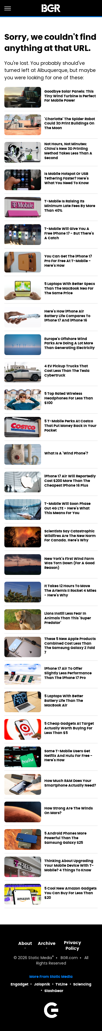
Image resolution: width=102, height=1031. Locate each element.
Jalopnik (42, 984)
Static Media (40, 958)
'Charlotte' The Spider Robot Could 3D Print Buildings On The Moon (69, 124)
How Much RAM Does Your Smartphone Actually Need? (70, 783)
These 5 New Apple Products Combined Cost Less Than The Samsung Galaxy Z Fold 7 (70, 646)
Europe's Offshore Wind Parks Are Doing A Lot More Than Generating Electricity (69, 343)
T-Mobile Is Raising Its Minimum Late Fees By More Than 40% (69, 206)
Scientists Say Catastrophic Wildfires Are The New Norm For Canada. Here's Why (70, 536)
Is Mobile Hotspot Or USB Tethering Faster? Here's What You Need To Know (66, 178)
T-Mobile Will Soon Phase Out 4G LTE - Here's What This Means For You (67, 508)
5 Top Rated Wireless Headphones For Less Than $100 (68, 398)
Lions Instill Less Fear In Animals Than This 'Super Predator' (67, 618)
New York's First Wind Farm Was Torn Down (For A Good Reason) (69, 563)
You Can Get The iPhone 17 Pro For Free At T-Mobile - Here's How (68, 261)
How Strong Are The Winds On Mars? (68, 810)
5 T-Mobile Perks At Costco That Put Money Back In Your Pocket (70, 426)
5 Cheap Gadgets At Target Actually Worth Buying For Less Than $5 (69, 728)
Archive (46, 943)
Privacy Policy (72, 945)
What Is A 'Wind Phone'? (66, 453)
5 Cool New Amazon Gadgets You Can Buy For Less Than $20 (70, 893)
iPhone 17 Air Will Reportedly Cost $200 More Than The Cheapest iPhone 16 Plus (70, 481)
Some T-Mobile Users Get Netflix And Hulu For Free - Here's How (68, 756)
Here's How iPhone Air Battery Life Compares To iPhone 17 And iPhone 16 (67, 316)
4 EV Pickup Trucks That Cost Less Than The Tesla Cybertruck (66, 371)
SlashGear (53, 990)
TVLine (61, 984)
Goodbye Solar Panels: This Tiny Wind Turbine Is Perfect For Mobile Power (70, 96)
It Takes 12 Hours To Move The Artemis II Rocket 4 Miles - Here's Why (70, 591)
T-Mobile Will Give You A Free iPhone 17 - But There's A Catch (69, 233)
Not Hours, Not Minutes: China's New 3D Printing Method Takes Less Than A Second (68, 151)
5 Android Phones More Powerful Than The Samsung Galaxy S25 (65, 838)
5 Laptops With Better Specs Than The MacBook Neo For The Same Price (69, 288)
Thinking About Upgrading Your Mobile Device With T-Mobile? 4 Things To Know (69, 865)
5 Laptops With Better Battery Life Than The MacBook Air (63, 701)
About (25, 943)
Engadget (19, 984)
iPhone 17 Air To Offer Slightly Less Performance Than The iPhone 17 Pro (68, 673)
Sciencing (82, 984)
